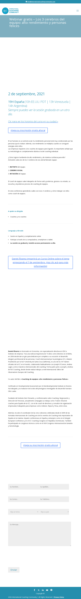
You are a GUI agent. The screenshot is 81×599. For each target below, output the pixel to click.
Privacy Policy (59, 597)
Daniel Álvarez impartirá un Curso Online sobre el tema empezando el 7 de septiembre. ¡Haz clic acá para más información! (40, 262)
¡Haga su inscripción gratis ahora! (28, 130)
